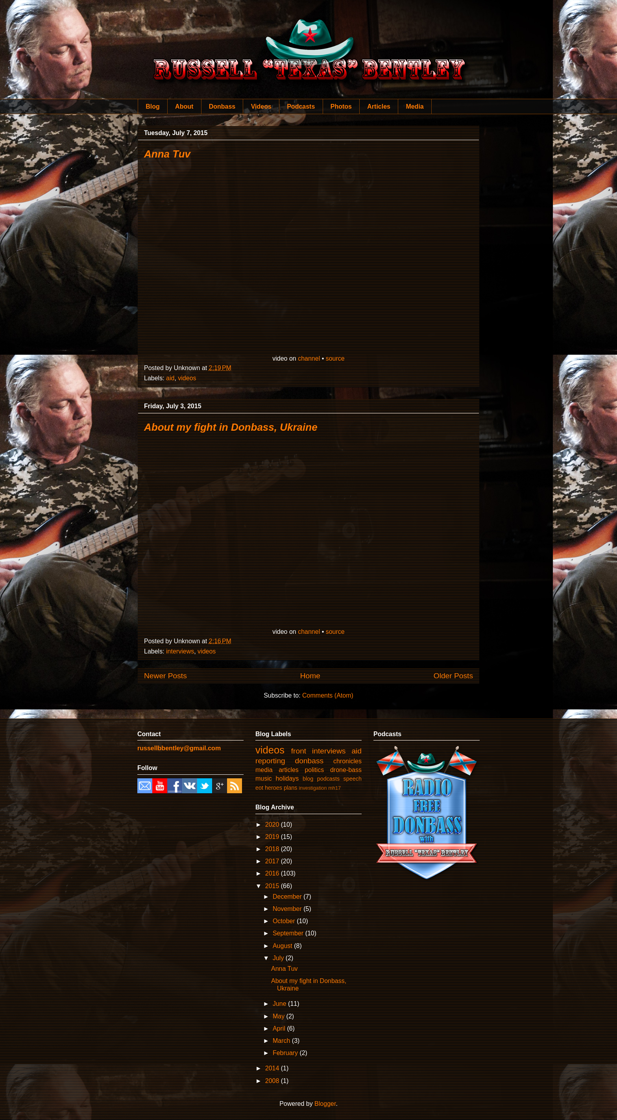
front (298, 751)
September (289, 933)
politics (314, 769)
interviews (180, 651)
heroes (273, 788)
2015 (273, 886)
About (184, 106)
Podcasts (301, 106)
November (288, 908)
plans (290, 788)
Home (310, 676)
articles (289, 769)
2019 (273, 836)
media (264, 769)
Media (414, 106)
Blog (153, 106)
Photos (341, 106)
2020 (273, 824)
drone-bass (346, 769)
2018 (273, 849)
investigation (313, 788)
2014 (273, 1068)
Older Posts (453, 676)
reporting (270, 761)
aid (170, 378)
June (280, 1003)
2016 (273, 873)
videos (187, 378)
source (335, 358)
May (279, 1016)
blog (308, 779)
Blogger (325, 1103)
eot (259, 788)
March (282, 1040)
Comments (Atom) (327, 695)
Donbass (222, 106)
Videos (261, 106)
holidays (287, 778)
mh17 (334, 788)
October (285, 921)
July (279, 958)
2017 (273, 861)
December (288, 896)
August (283, 945)
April (280, 1028)
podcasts (328, 779)
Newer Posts (165, 676)
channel (309, 358)
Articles (378, 106)
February (286, 1053)
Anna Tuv (167, 154)
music (263, 778)
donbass (309, 761)
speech (353, 779)
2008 (273, 1080)
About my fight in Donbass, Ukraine (231, 427)
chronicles (347, 761)
